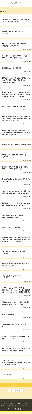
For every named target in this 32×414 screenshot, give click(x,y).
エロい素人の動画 (23, 406)
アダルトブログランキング (8, 406)
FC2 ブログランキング (24, 403)
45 (18, 391)
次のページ (16, 385)
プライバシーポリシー (8, 403)
